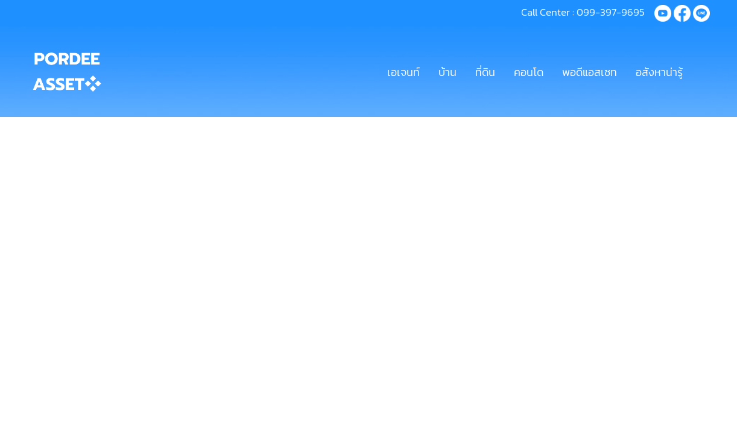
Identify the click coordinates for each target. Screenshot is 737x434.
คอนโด (528, 72)
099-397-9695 (611, 12)
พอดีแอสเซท (589, 72)
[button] (702, 72)
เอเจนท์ (403, 72)
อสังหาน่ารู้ (659, 72)
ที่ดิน (485, 72)
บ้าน (447, 72)
